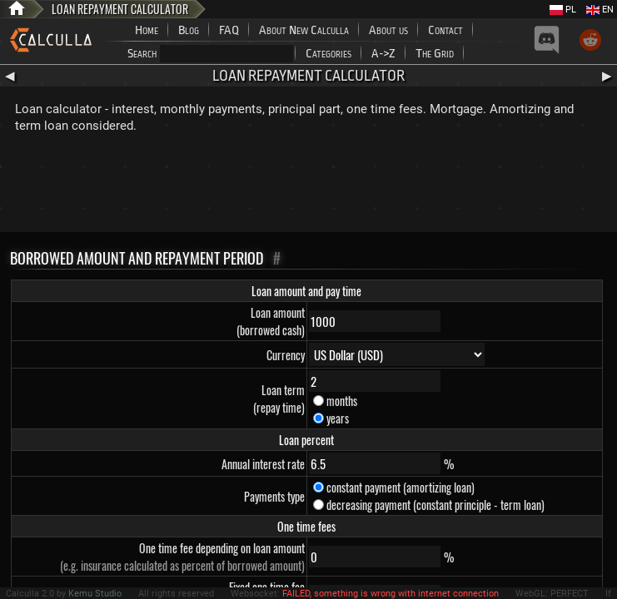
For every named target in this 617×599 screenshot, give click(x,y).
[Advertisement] (309, 186)
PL (563, 9)
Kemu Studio (95, 593)
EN (600, 9)
